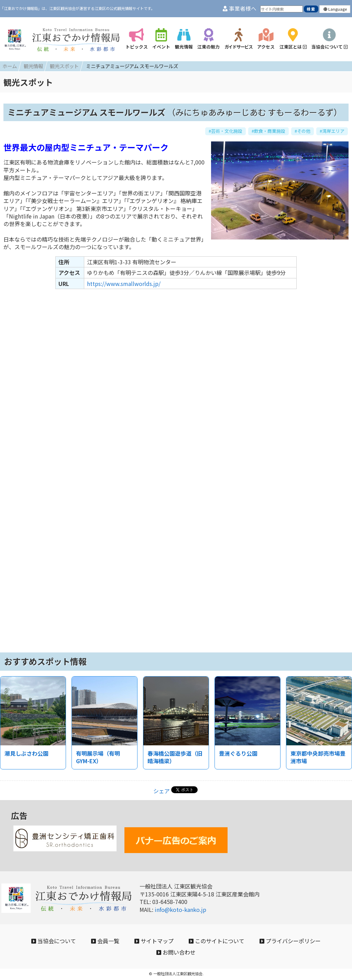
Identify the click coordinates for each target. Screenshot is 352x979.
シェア (161, 791)
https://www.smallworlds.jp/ (124, 283)
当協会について (53, 941)
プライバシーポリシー (290, 941)
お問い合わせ (176, 952)
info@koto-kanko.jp (180, 909)
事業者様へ (239, 8)
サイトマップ (154, 941)
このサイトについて (216, 941)
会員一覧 (105, 941)
